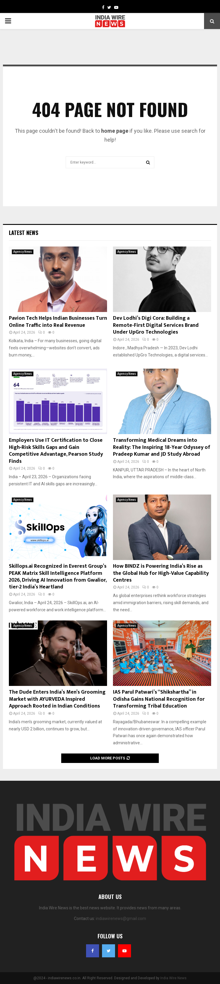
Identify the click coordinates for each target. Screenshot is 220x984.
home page (114, 131)
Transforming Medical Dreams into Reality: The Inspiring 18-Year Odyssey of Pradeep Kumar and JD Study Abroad (161, 447)
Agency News (22, 251)
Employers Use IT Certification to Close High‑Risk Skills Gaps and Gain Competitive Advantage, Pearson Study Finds (56, 450)
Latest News (23, 232)
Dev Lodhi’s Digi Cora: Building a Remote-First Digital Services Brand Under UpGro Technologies (156, 325)
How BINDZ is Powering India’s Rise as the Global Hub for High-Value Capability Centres (161, 573)
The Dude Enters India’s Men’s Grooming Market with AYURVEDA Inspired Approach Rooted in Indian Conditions (57, 699)
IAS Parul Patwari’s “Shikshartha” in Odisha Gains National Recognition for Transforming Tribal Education (159, 699)
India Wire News (173, 978)
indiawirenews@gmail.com (121, 918)
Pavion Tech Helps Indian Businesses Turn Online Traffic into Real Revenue (58, 321)
